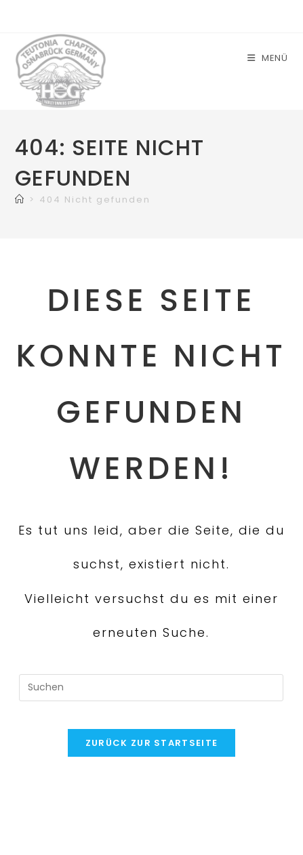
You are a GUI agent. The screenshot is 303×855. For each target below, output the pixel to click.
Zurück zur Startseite (151, 742)
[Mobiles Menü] (267, 57)
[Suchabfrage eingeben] (151, 687)
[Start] (20, 199)
